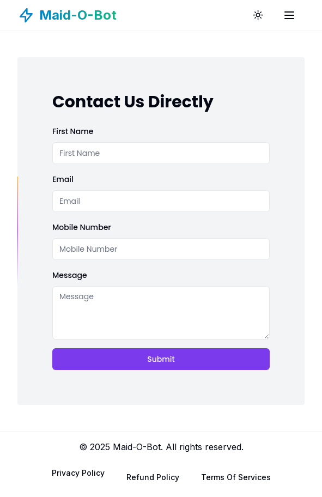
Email (63, 179)
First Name (72, 131)
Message (69, 275)
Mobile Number (81, 227)
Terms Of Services (236, 477)
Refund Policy (152, 477)
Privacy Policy (78, 472)
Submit (160, 359)
